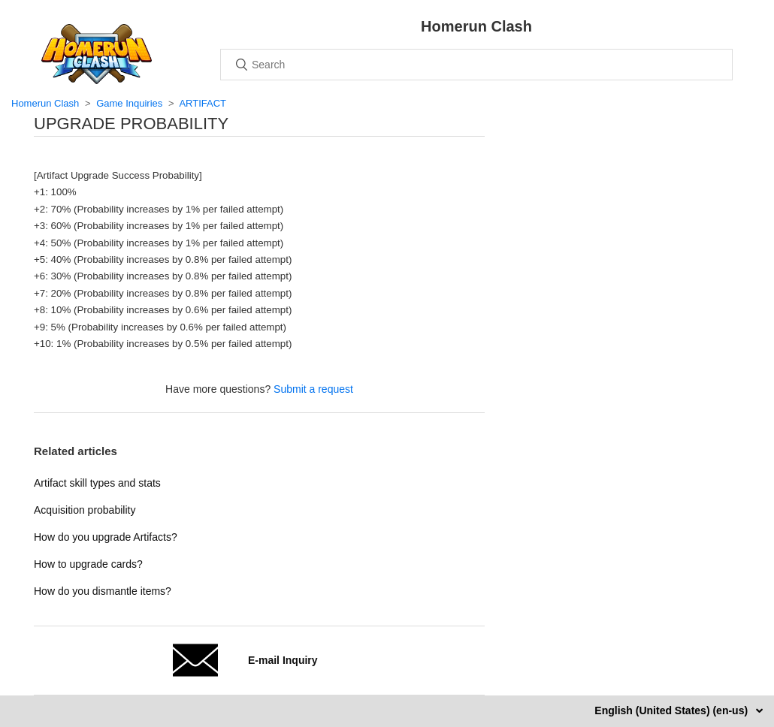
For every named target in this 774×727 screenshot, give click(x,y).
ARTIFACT (202, 103)
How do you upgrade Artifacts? (105, 537)
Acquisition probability (84, 510)
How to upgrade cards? (88, 564)
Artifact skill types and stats (97, 483)
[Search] (476, 65)
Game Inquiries (129, 103)
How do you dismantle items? (102, 591)
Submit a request (313, 389)
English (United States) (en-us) (672, 710)
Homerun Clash (45, 103)
